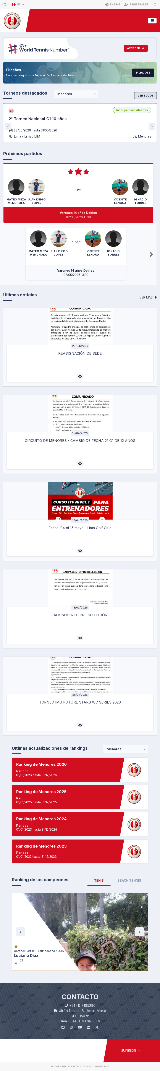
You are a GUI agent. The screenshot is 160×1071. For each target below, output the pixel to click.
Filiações (143, 72)
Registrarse (136, 4)
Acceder (136, 48)
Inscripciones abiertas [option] (132, 110)
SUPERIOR (130, 1050)
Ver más (148, 297)
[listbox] (132, 110)
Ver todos (145, 95)
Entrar (113, 4)
